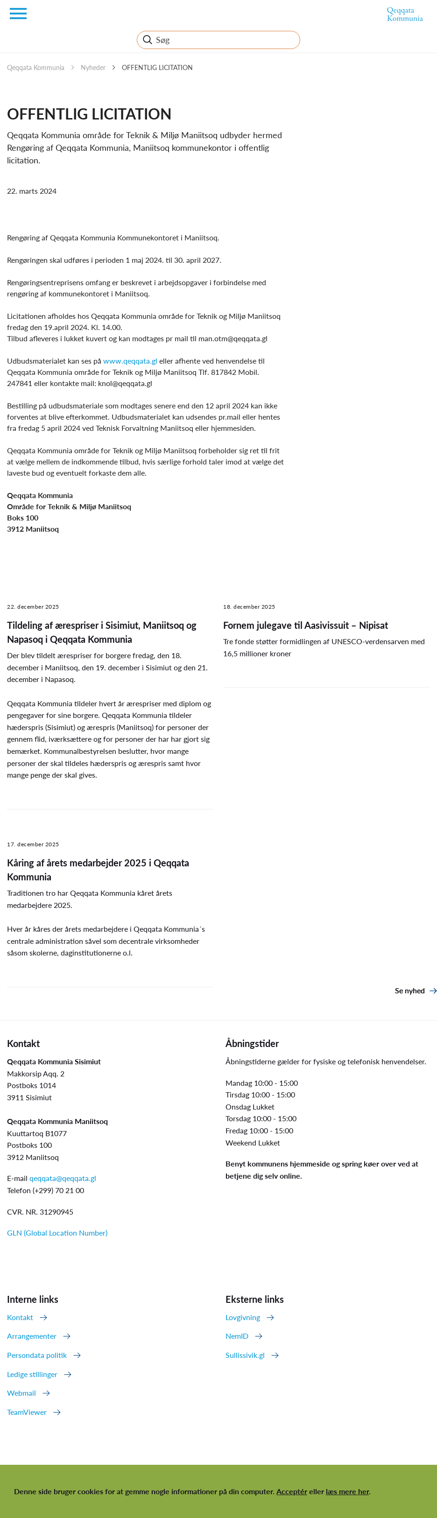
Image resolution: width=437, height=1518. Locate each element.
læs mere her (347, 1491)
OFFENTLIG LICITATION (157, 67)
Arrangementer (31, 1335)
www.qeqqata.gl (131, 360)
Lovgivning (243, 1317)
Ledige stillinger (32, 1374)
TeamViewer (27, 1411)
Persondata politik (37, 1354)
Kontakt (20, 1317)
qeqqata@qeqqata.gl (62, 1178)
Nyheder (93, 67)
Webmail (21, 1392)
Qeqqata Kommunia (35, 67)
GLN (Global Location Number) (57, 1232)
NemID (237, 1335)
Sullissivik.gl (245, 1354)
